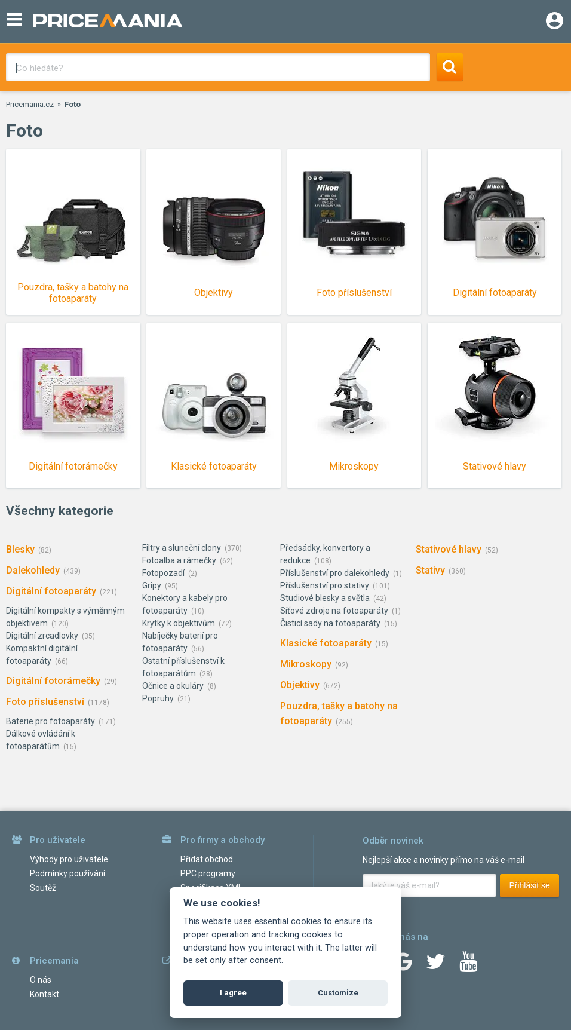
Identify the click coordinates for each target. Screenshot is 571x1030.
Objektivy (300, 685)
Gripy (151, 585)
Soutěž (43, 888)
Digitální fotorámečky (53, 680)
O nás (40, 980)
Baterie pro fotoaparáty (50, 721)
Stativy (430, 570)
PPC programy (207, 873)
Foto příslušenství (45, 701)
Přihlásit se (529, 885)
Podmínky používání (67, 873)
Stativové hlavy (448, 549)
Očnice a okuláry (173, 686)
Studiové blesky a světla (325, 598)
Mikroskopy (305, 664)
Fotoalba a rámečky (179, 560)
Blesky (20, 549)
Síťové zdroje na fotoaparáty (334, 610)
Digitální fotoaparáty (51, 591)
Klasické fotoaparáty (326, 643)
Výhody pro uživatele (69, 859)
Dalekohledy (33, 570)
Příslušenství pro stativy (324, 585)
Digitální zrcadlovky (42, 635)
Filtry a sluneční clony (181, 548)
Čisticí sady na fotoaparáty (330, 623)
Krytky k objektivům (178, 623)
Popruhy (158, 698)
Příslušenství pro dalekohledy (334, 573)
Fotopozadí (163, 573)
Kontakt (44, 994)
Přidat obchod (206, 859)
